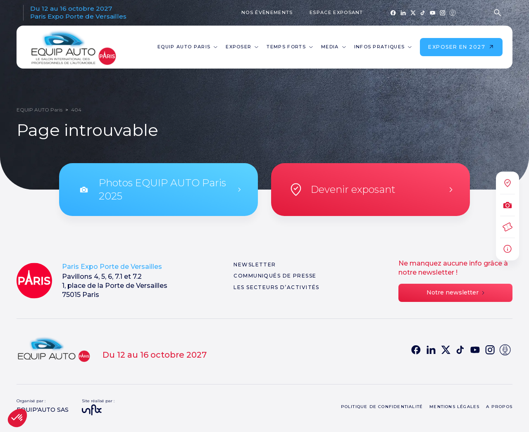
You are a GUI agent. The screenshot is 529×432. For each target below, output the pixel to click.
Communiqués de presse (275, 276)
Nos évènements (267, 12)
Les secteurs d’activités (276, 287)
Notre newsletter (455, 292)
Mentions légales (454, 406)
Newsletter (255, 264)
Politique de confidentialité (382, 406)
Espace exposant (336, 12)
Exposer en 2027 (461, 47)
